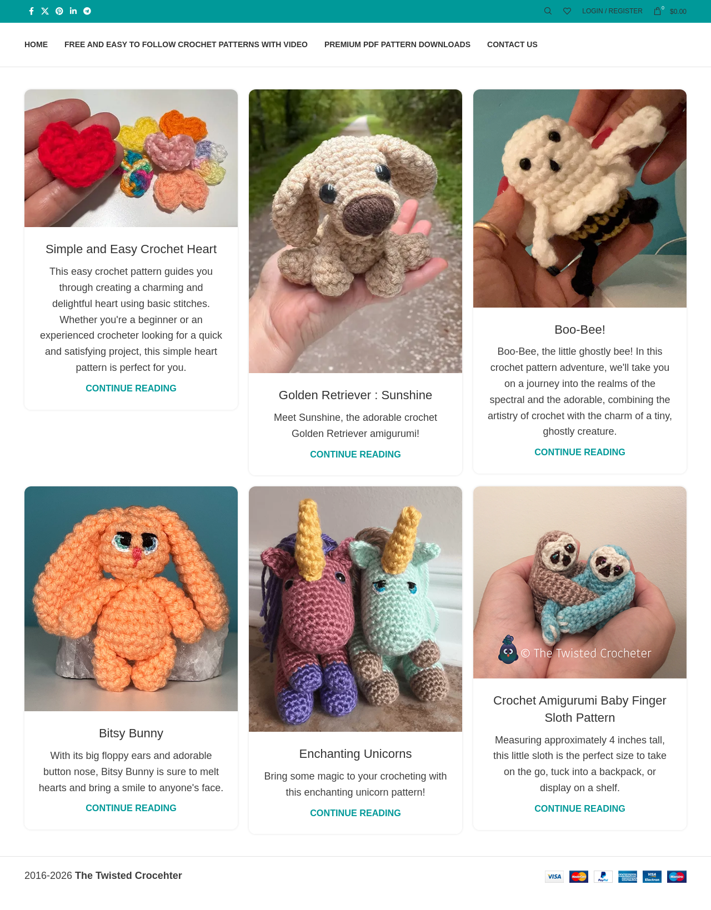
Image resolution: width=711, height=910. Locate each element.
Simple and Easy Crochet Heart (131, 264)
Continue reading (131, 403)
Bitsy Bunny (131, 748)
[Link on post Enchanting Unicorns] (355, 624)
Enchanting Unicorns (355, 769)
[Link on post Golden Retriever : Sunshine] (355, 246)
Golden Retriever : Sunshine (355, 410)
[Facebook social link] (31, 11)
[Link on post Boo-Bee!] (580, 213)
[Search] (548, 12)
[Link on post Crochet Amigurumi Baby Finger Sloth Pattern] (580, 597)
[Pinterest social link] (59, 11)
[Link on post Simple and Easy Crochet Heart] (131, 173)
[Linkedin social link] (73, 11)
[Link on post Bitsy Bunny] (131, 613)
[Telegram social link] (87, 11)
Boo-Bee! (579, 344)
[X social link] (45, 11)
